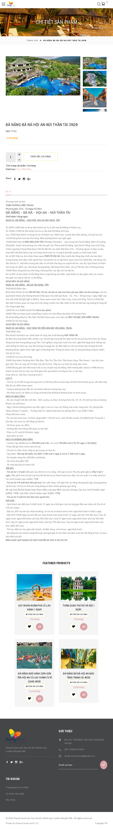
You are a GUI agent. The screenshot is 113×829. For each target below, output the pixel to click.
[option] (43, 75)
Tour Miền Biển (23, 169)
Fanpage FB (101, 823)
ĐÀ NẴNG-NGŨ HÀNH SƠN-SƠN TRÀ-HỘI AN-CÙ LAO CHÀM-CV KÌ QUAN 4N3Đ (40, 677)
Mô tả (8, 192)
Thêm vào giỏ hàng (41, 157)
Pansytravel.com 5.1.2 (27, 823)
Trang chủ (32, 41)
